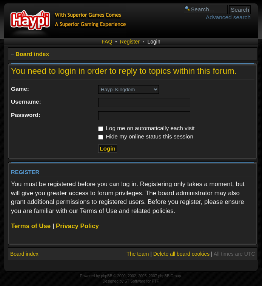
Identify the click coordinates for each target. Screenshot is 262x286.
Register (130, 42)
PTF (155, 281)
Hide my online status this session (145, 136)
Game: (20, 88)
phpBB (106, 276)
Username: (26, 101)
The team (137, 254)
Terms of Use (31, 226)
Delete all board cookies (181, 254)
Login (153, 42)
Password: (25, 115)
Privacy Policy (77, 226)
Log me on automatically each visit (146, 128)
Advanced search (228, 17)
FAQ (107, 42)
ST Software (135, 281)
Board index (32, 54)
